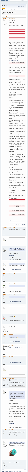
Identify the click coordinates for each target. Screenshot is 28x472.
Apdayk (15, 224)
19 (9, 16)
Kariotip (4, 345)
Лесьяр (19, 224)
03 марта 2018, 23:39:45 (11, 356)
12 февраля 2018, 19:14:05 (12, 18)
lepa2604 (22, 224)
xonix (16, 224)
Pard (4, 440)
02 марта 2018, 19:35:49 (11, 334)
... (8, 16)
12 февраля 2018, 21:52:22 (12, 273)
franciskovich (5, 227)
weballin (4, 283)
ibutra (17, 224)
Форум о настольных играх (7, 2)
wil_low (4, 273)
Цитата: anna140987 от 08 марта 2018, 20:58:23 (16, 442)
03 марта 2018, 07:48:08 (11, 345)
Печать (25, 16)
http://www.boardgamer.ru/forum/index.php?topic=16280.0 (16, 347)
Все (11, 16)
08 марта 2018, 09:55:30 (11, 378)
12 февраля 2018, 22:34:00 (12, 283)
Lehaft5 (24, 224)
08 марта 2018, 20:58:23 (11, 429)
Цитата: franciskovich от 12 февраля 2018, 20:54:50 (16, 248)
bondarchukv (10, 224)
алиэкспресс (22, 444)
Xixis (11, 225)
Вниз (2, 16)
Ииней (10, 225)
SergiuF (20, 224)
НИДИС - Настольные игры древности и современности (15, 220)
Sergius (4, 305)
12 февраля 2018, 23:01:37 (12, 294)
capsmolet (4, 18)
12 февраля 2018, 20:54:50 (12, 227)
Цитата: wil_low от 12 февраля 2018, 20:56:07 (15, 263)
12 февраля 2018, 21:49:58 (12, 261)
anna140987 (5, 378)
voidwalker (13, 224)
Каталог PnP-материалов (12, 255)
